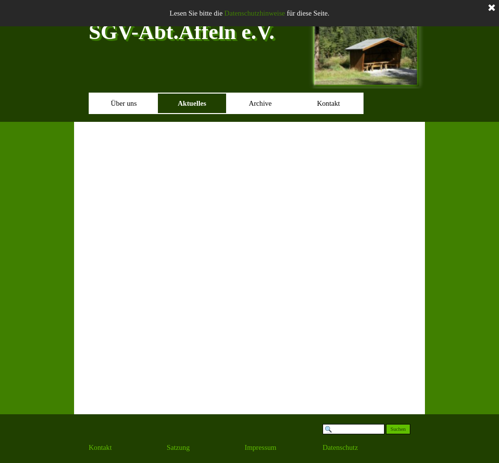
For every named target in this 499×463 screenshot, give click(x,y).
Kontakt (328, 103)
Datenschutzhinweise (254, 13)
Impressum (260, 447)
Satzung (178, 447)
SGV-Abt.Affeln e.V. (181, 32)
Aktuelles (192, 103)
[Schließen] (492, 8)
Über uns (123, 103)
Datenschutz (340, 447)
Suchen (397, 429)
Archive (260, 103)
